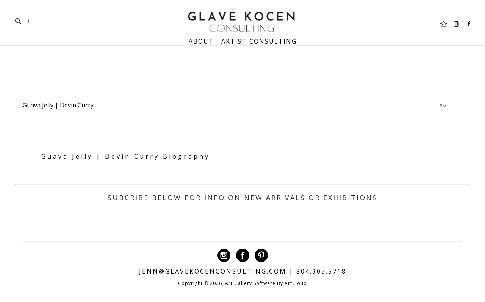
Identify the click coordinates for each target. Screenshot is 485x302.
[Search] (18, 21)
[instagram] (456, 24)
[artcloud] (444, 24)
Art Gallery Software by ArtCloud (266, 283)
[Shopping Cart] (28, 21)
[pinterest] (261, 255)
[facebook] (469, 24)
